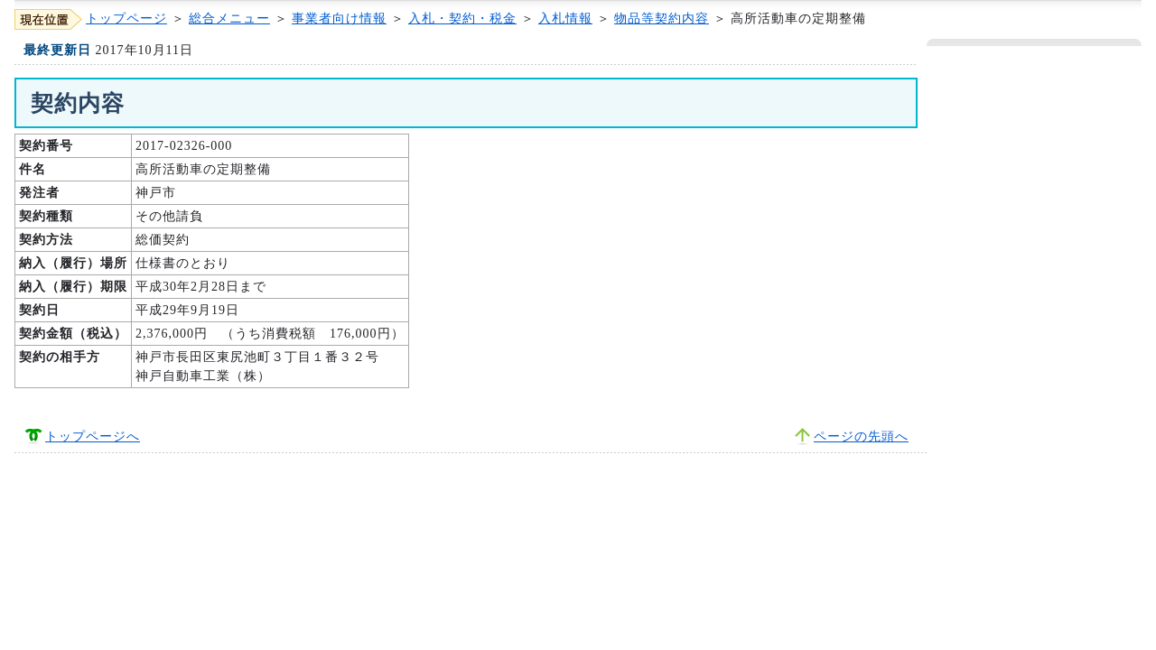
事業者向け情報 (339, 18)
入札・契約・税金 (462, 18)
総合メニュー (229, 18)
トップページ (126, 18)
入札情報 (565, 18)
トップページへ (92, 436)
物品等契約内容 (661, 18)
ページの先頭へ (861, 436)
